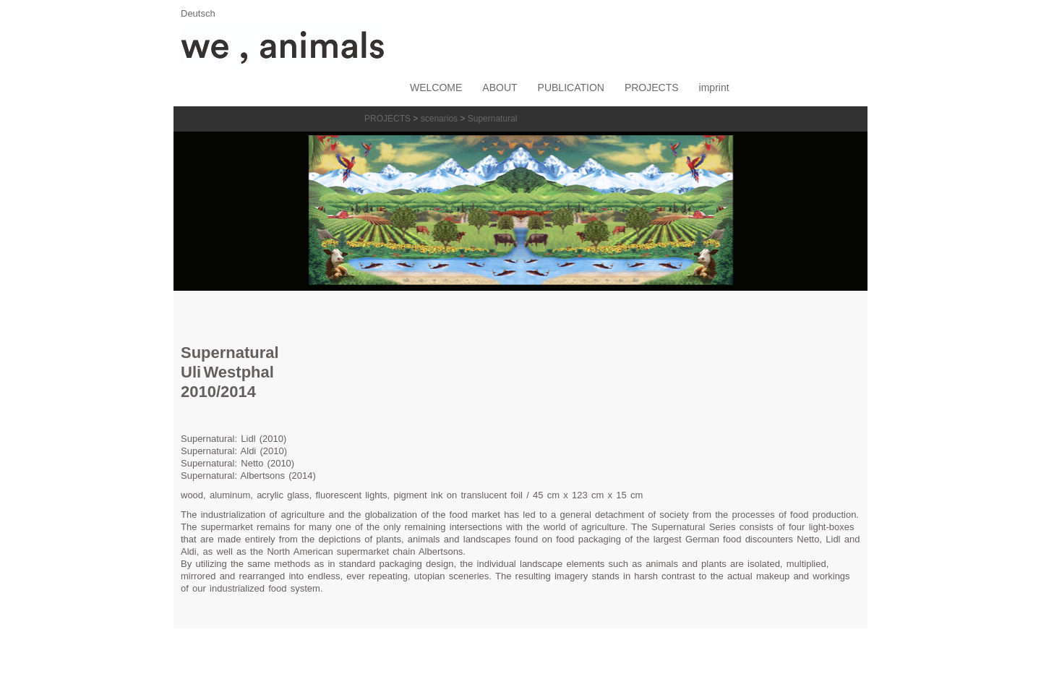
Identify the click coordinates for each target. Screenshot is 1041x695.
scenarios (439, 119)
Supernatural (493, 119)
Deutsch (198, 13)
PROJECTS (387, 119)
